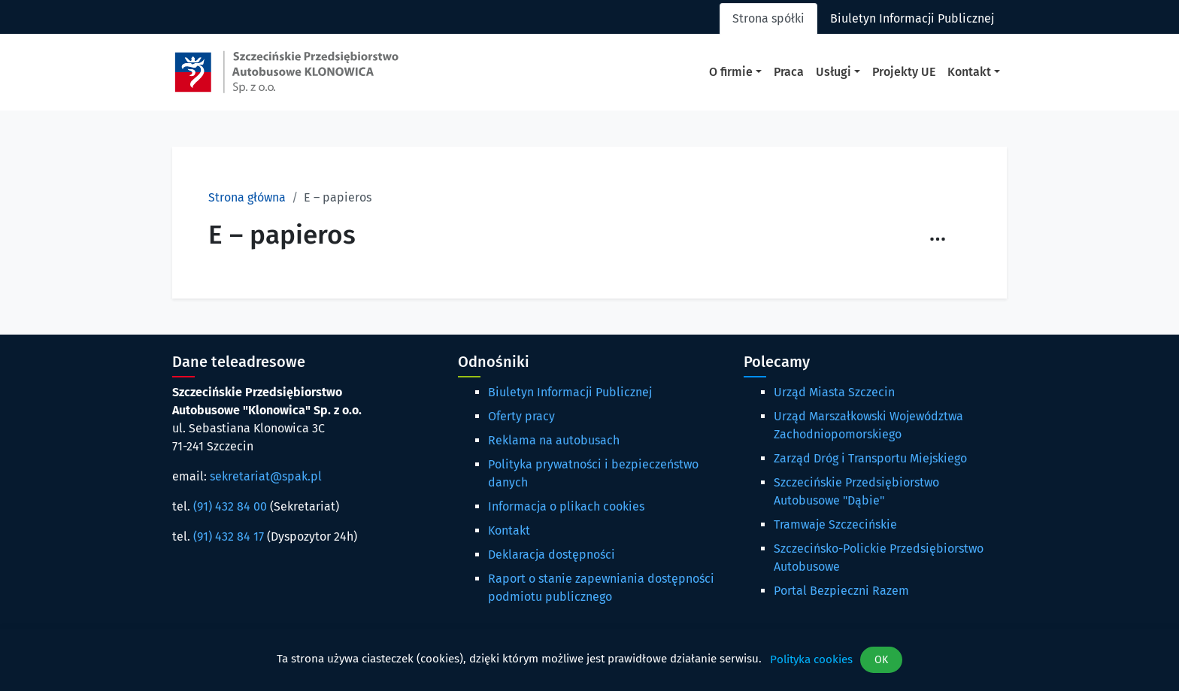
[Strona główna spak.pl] (286, 72)
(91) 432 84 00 (230, 506)
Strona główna (247, 197)
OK (881, 659)
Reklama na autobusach (554, 440)
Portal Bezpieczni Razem (841, 590)
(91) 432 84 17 (228, 536)
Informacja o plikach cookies (566, 506)
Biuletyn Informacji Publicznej (570, 392)
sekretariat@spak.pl (266, 476)
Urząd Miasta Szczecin (834, 392)
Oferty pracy (521, 416)
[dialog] (589, 660)
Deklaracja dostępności (551, 554)
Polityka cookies (811, 659)
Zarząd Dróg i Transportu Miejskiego (870, 458)
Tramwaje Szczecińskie (835, 524)
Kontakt (509, 530)
